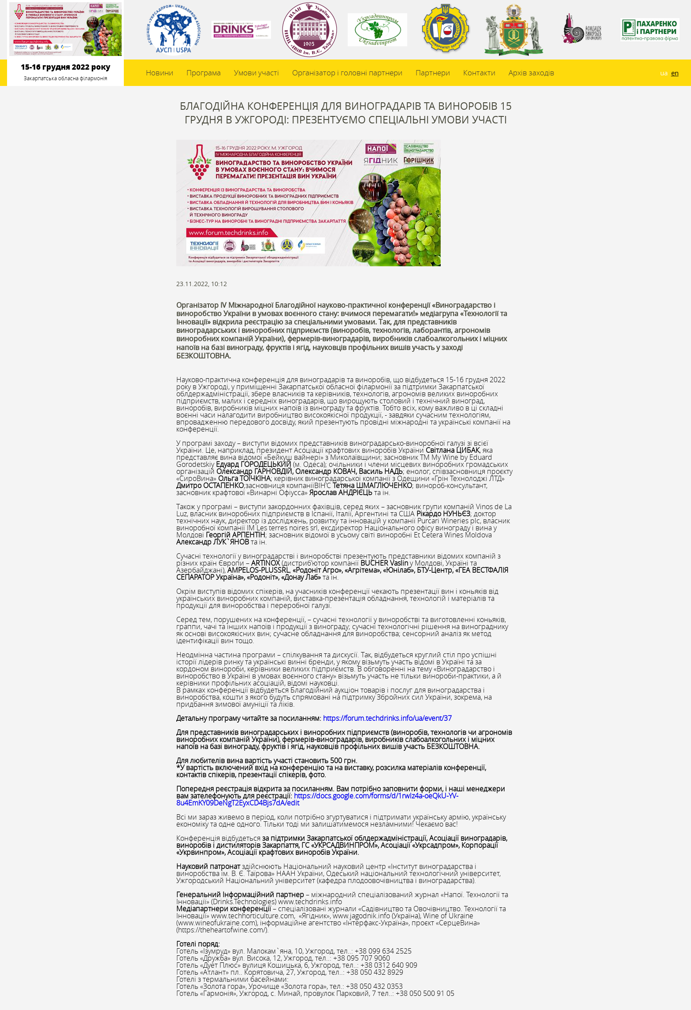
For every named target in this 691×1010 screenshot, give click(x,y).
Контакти (479, 72)
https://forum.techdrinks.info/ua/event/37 (387, 718)
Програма (203, 72)
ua (664, 72)
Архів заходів (531, 72)
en (675, 72)
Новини (159, 72)
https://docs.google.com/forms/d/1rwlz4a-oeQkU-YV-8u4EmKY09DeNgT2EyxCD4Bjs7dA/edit (317, 799)
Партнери (433, 72)
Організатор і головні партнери (347, 72)
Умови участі (256, 72)
